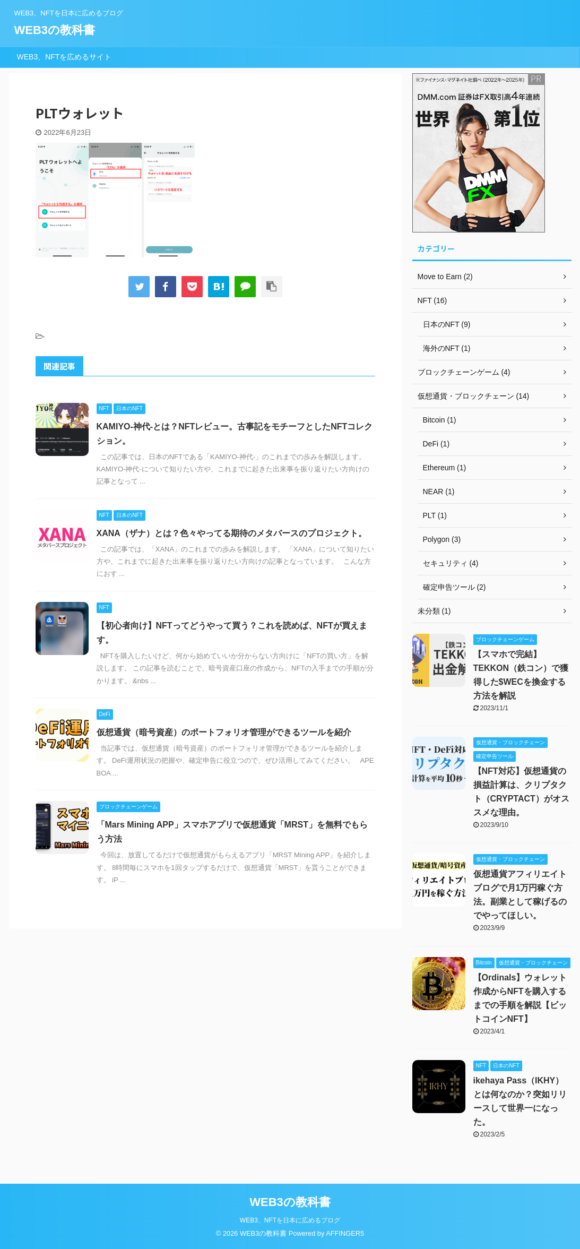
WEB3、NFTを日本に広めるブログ (290, 1220)
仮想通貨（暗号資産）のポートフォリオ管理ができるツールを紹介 (224, 732)
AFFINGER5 (345, 1233)
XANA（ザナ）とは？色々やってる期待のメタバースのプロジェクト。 (232, 533)
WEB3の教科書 (55, 30)
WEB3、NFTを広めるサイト (64, 57)
